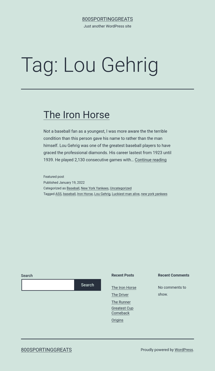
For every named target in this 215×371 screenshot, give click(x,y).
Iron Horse (85, 194)
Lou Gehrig (102, 194)
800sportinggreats (107, 19)
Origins (117, 320)
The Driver (119, 294)
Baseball (73, 188)
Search (27, 275)
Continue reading (150, 159)
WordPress (184, 349)
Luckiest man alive (126, 194)
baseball (69, 194)
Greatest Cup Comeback (122, 310)
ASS (58, 194)
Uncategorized (121, 188)
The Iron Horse (76, 115)
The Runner (121, 302)
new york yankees (154, 194)
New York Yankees (95, 188)
